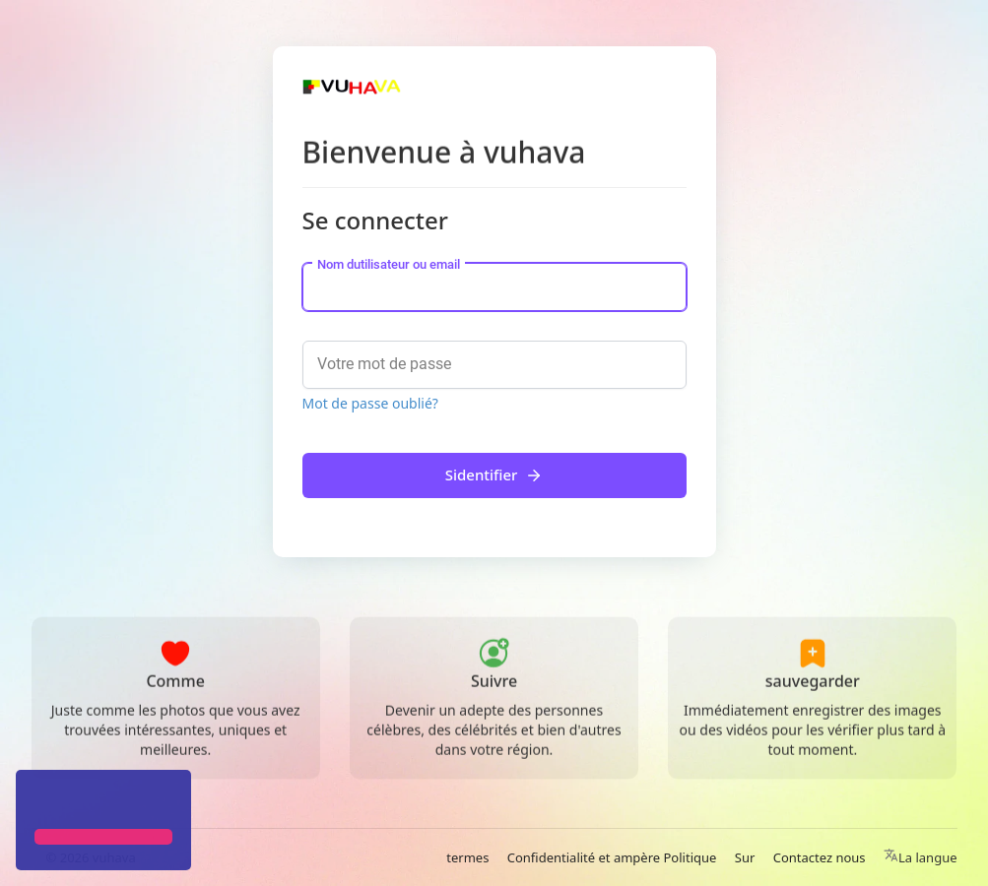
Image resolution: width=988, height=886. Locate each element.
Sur (745, 857)
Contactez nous (819, 857)
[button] (37, 801)
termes (467, 857)
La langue (920, 857)
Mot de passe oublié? (370, 403)
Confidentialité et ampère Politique (612, 857)
